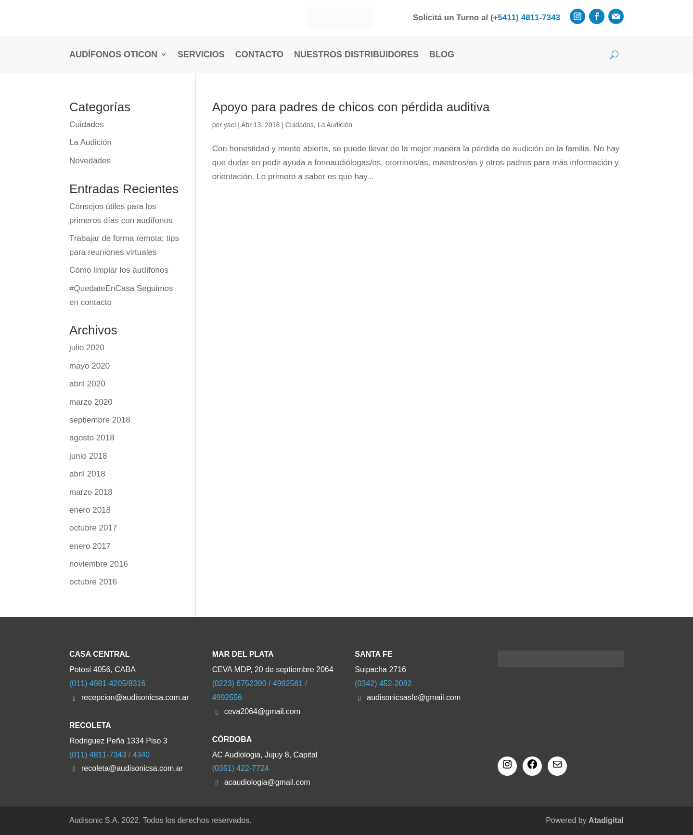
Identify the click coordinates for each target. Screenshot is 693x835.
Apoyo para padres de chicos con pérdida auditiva (351, 107)
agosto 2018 (92, 437)
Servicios (201, 54)
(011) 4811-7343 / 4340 (109, 755)
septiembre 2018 (99, 419)
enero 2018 (90, 510)
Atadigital (606, 820)
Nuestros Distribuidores (356, 54)
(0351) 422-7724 (240, 768)
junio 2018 (88, 456)
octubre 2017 (93, 527)
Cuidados (299, 125)
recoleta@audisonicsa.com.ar (132, 768)
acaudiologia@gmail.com (267, 782)
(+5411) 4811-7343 (525, 17)
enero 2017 (90, 546)
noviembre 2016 (98, 564)
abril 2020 (87, 383)
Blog (441, 54)
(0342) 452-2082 (383, 683)
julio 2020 (86, 347)
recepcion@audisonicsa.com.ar (135, 697)
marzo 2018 (91, 492)
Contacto (259, 54)
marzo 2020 (91, 402)
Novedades (90, 160)
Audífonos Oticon (113, 54)
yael (230, 125)
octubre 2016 (93, 581)
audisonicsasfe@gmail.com (414, 697)
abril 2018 (87, 473)
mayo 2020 (89, 366)
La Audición (335, 125)
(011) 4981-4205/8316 (107, 683)
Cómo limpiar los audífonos (118, 270)
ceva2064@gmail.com (262, 711)
